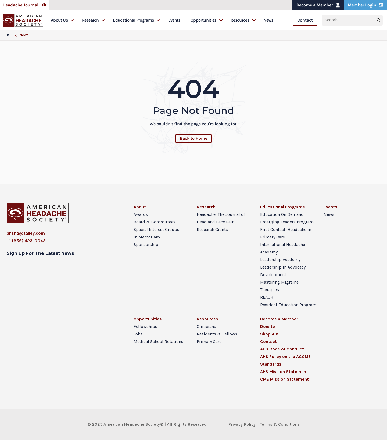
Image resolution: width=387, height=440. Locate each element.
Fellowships (145, 326)
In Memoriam (147, 236)
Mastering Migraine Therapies (279, 286)
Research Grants (212, 229)
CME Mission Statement (284, 379)
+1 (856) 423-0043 (26, 240)
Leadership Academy (280, 259)
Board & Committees (154, 221)
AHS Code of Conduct (282, 349)
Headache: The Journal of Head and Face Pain (221, 218)
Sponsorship (146, 244)
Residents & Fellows (217, 334)
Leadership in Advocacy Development (283, 270)
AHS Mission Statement (284, 371)
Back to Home (193, 138)
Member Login (365, 5)
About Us (62, 20)
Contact (305, 20)
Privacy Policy (242, 424)
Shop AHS (270, 334)
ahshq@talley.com (26, 233)
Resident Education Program (288, 304)
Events (174, 20)
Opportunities (207, 20)
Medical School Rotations (158, 341)
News (268, 20)
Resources (243, 20)
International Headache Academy (282, 248)
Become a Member (318, 5)
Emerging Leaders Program (287, 221)
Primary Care (209, 341)
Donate (267, 326)
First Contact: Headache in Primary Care (285, 233)
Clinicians (206, 326)
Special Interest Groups (156, 229)
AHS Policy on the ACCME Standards (285, 360)
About (140, 206)
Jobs (138, 334)
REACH (266, 297)
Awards (141, 214)
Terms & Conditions (280, 424)
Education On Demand (282, 214)
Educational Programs (136, 20)
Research (93, 20)
